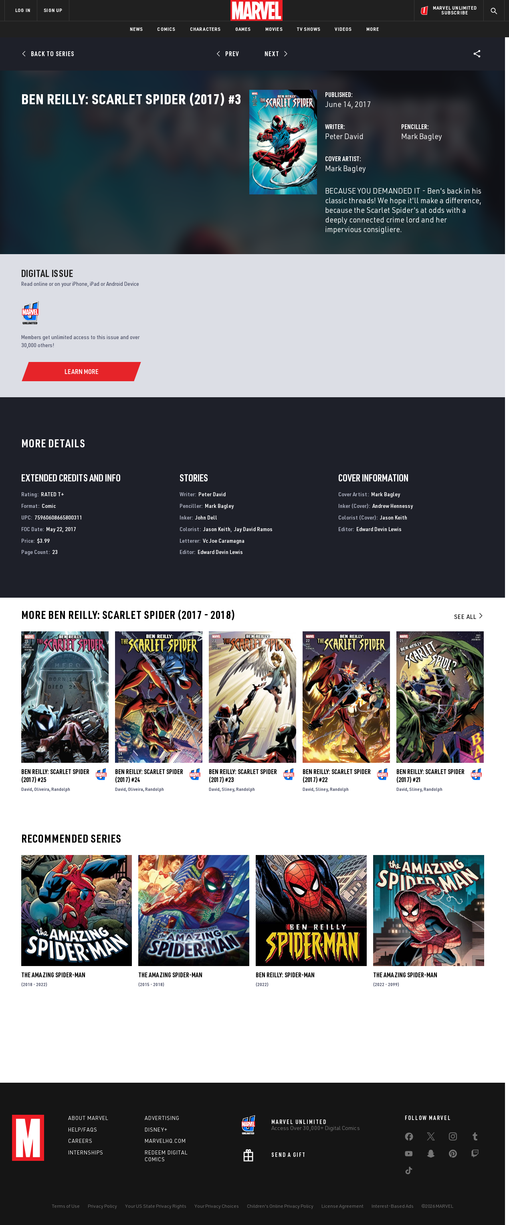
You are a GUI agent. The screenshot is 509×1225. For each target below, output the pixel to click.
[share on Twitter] (431, 1138)
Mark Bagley (341, 171)
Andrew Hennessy (392, 571)
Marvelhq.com (165, 1141)
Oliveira (41, 855)
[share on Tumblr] (475, 1138)
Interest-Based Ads (393, 1206)
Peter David (185, 171)
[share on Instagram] (453, 1138)
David (26, 855)
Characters (205, 29)
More (373, 29)
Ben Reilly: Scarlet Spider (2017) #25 (55, 841)
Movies (274, 29)
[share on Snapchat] (431, 1155)
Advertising (162, 1118)
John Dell (206, 583)
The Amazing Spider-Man (53, 1041)
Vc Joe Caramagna (223, 606)
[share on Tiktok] (409, 1172)
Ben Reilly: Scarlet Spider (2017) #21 (430, 841)
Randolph (60, 855)
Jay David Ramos (253, 594)
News (136, 29)
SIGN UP (53, 10)
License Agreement (342, 1206)
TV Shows (309, 29)
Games (243, 29)
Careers (80, 1141)
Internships (85, 1152)
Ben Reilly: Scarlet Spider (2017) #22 (337, 841)
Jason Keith (216, 594)
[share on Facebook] (409, 1138)
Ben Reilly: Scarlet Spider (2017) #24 (149, 841)
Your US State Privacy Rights (155, 1206)
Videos (343, 29)
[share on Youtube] (409, 1155)
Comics (166, 29)
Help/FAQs (82, 1129)
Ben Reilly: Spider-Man (285, 1041)
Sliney (228, 855)
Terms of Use (66, 1206)
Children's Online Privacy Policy (280, 1206)
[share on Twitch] (475, 1155)
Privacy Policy (102, 1206)
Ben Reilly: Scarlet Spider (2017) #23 (243, 841)
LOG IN (22, 10)
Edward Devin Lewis (220, 618)
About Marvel (88, 1118)
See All (469, 682)
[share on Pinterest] (453, 1155)
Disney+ (156, 1129)
